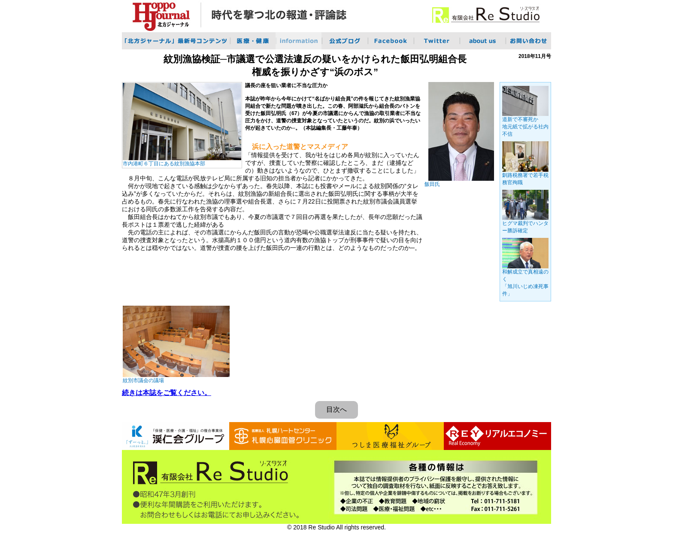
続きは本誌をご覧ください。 (166, 392)
